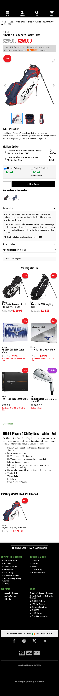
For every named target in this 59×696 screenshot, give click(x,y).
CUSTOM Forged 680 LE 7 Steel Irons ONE (43, 400)
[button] (53, 61)
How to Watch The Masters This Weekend (41, 597)
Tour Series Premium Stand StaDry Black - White (14, 306)
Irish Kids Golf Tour (9, 596)
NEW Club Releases (37, 604)
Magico (22, 681)
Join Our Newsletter (37, 572)
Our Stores (6, 563)
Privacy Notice (7, 569)
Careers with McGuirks (10, 575)
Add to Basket (33, 184)
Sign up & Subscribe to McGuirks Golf (29, 547)
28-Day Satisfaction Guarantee (41, 593)
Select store (36, 175)
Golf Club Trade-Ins (37, 601)
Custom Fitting (36, 569)
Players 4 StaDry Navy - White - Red (14, 527)
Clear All (33, 494)
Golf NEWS (34, 610)
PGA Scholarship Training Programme (11, 579)
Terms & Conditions (9, 566)
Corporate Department (38, 607)
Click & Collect (41, 168)
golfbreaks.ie (7, 599)
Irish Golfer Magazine (10, 593)
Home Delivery (14, 168)
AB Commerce (39, 681)
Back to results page (13, 259)
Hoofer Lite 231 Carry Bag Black (41, 306)
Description (8, 424)
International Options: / (30, 633)
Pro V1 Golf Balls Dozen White (15, 398)
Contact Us (34, 560)
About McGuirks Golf (9, 560)
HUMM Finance (36, 613)
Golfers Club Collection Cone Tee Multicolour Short (31, 158)
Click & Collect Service (39, 616)
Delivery (34, 563)
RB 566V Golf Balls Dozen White (13, 351)
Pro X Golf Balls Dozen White (42, 349)
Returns (33, 566)
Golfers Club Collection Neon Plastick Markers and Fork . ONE (31, 152)
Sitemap (5, 583)
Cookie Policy (7, 572)
